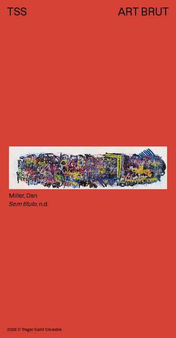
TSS (17, 11)
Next (154, 4)
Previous (12, 4)
